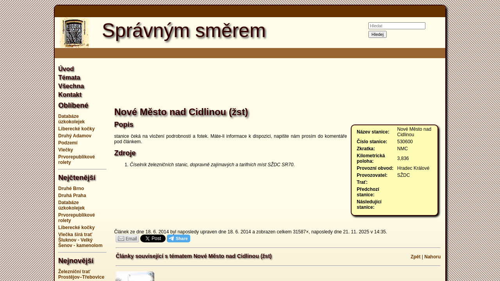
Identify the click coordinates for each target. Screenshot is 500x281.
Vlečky (65, 150)
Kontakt (70, 94)
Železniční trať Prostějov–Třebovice (81, 274)
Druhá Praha (72, 195)
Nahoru (432, 257)
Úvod (66, 69)
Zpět (415, 257)
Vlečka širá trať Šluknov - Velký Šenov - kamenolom (80, 240)
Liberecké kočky (76, 129)
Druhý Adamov (74, 136)
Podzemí (67, 143)
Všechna (71, 86)
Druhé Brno (71, 188)
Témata (69, 77)
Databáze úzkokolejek (71, 119)
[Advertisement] (476, 140)
